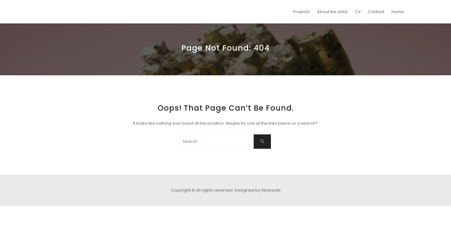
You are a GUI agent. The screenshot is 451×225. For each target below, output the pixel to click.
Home (397, 12)
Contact (376, 12)
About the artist (332, 12)
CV (358, 12)
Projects (301, 12)
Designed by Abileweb (258, 190)
